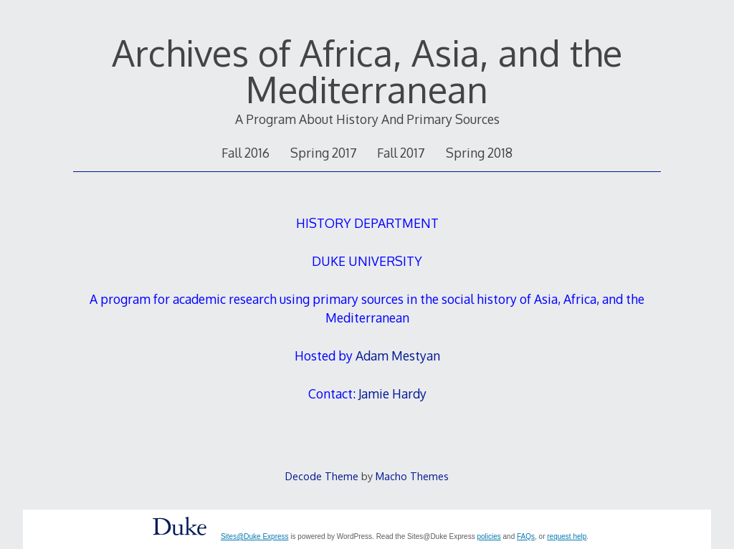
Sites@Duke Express (255, 536)
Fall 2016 (245, 153)
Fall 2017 (401, 153)
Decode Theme (321, 475)
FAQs (526, 536)
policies (488, 536)
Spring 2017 (323, 153)
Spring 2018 (479, 153)
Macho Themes (412, 475)
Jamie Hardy (392, 393)
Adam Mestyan (398, 355)
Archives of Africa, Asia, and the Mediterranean (367, 70)
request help (566, 536)
